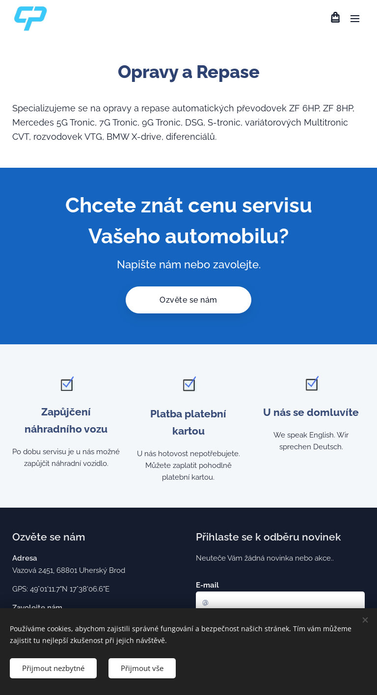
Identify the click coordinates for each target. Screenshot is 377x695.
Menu (354, 18)
